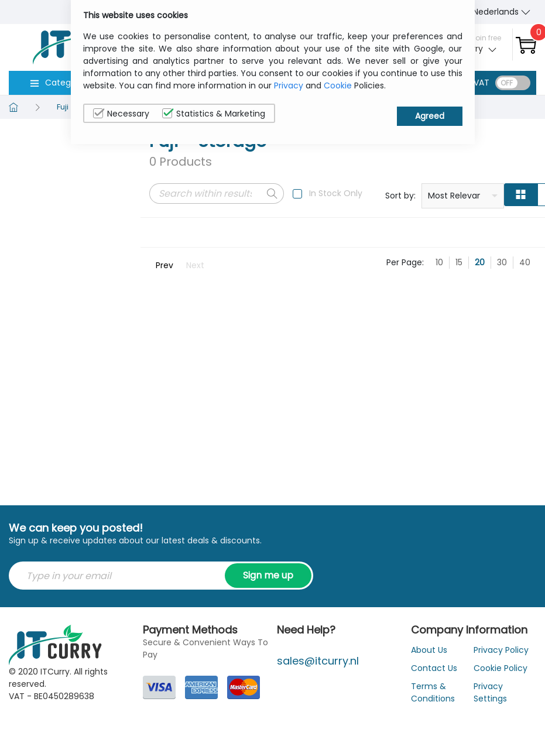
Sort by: (400, 195)
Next (195, 265)
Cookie (338, 85)
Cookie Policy (500, 668)
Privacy (288, 85)
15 (458, 262)
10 (439, 262)
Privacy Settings (490, 692)
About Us (429, 650)
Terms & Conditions (433, 692)
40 (524, 262)
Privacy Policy (501, 650)
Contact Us (434, 668)
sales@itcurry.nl (318, 660)
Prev (164, 265)
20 (480, 262)
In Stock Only (335, 193)
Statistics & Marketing (213, 113)
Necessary (121, 113)
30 (502, 262)
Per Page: (405, 262)
